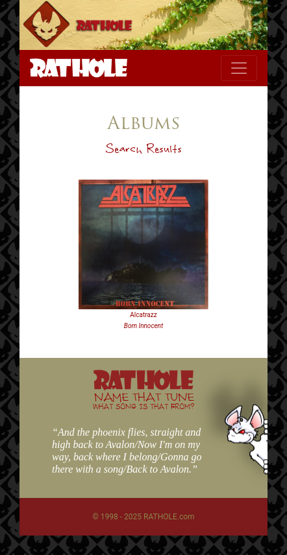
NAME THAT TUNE (143, 400)
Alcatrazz (143, 314)
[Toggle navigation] (239, 68)
